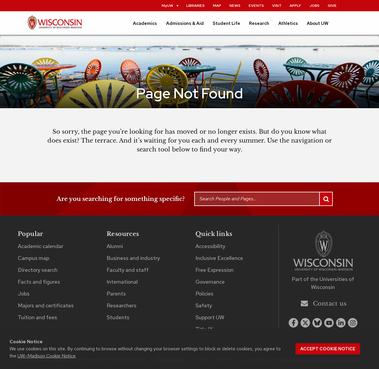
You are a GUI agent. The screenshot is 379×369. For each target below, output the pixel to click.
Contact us (323, 303)
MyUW (170, 5)
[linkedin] (341, 323)
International (122, 281)
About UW (317, 23)
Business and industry (133, 258)
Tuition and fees (37, 317)
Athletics (288, 23)
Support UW (209, 317)
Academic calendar (40, 246)
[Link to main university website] (323, 252)
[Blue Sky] (317, 323)
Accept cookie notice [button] (327, 349)
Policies (204, 293)
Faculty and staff (128, 269)
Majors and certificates (46, 305)
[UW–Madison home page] (54, 25)
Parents (116, 293)
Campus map (33, 258)
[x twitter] (305, 323)
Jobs (314, 5)
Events (256, 5)
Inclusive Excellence (219, 258)
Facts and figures (39, 281)
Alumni (115, 246)
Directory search (37, 269)
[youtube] (329, 323)
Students (118, 317)
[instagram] (352, 323)
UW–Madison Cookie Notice (46, 356)
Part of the (323, 283)
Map (217, 5)
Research (259, 23)
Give (332, 5)
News (234, 5)
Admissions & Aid (185, 23)
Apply (295, 5)
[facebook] (293, 323)
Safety (203, 305)
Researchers (121, 305)
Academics (145, 23)
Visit (277, 5)
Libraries (195, 5)
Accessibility (210, 246)
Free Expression (214, 269)
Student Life (226, 23)
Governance (210, 281)
